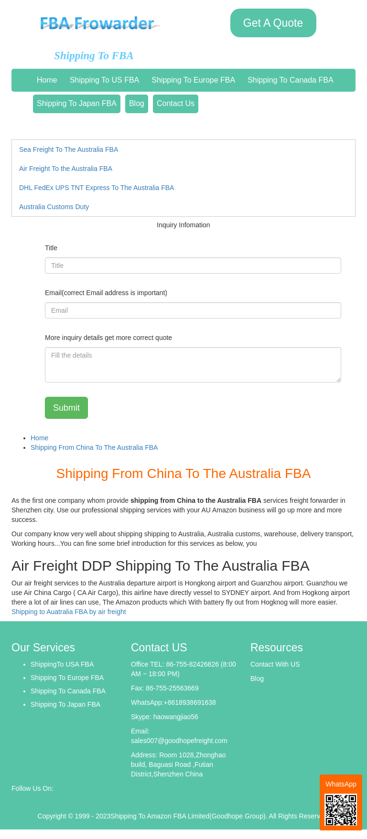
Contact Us (175, 103)
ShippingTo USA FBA (62, 664)
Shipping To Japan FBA (77, 103)
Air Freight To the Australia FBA (65, 168)
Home (47, 80)
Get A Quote (273, 23)
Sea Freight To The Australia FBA (68, 149)
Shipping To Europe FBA (193, 80)
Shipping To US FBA (105, 80)
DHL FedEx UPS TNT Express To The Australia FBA (96, 187)
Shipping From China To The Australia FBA (94, 447)
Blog (136, 103)
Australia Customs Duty (54, 207)
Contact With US (275, 664)
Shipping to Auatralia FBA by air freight (68, 612)
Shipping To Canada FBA (290, 80)
